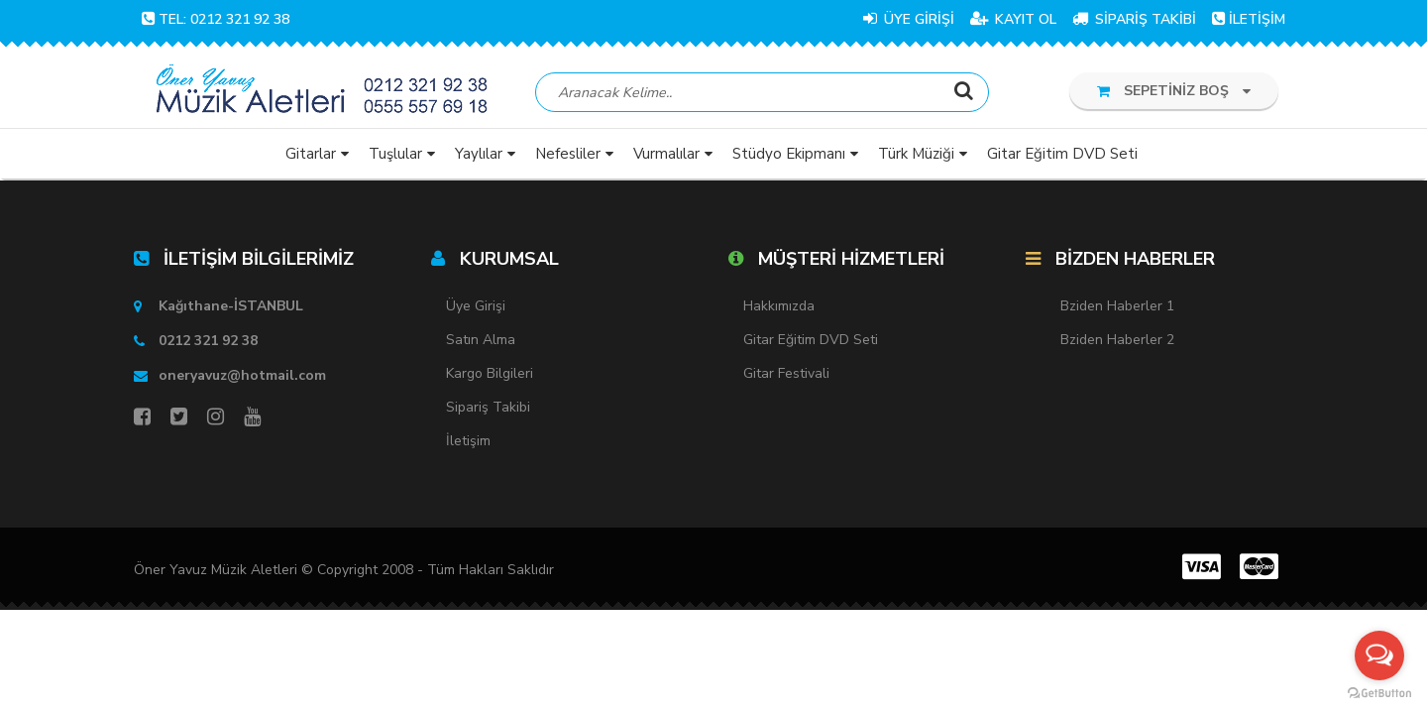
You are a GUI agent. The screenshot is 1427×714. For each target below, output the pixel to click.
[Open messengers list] (1379, 655)
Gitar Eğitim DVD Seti (810, 339)
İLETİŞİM (1248, 19)
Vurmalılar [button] (666, 154)
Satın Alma (480, 339)
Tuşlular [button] (395, 154)
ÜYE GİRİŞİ (908, 19)
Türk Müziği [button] (916, 154)
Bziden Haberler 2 (1117, 339)
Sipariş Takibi (488, 407)
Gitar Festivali (786, 373)
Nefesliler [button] (568, 154)
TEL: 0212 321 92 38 (215, 19)
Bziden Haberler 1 (1117, 306)
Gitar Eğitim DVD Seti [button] (1062, 154)
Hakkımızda (779, 306)
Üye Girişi (475, 306)
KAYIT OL (1013, 19)
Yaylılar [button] (478, 154)
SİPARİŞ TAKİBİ (1134, 19)
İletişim (468, 440)
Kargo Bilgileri (489, 373)
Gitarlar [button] (310, 154)
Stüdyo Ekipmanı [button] (788, 154)
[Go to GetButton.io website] (1379, 693)
